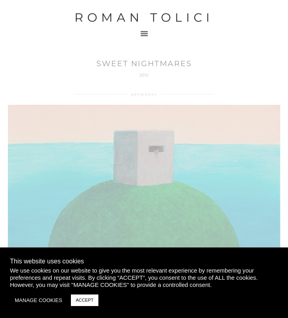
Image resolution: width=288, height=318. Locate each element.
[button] (144, 29)
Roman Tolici (144, 13)
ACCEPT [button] (85, 300)
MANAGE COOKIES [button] (38, 300)
